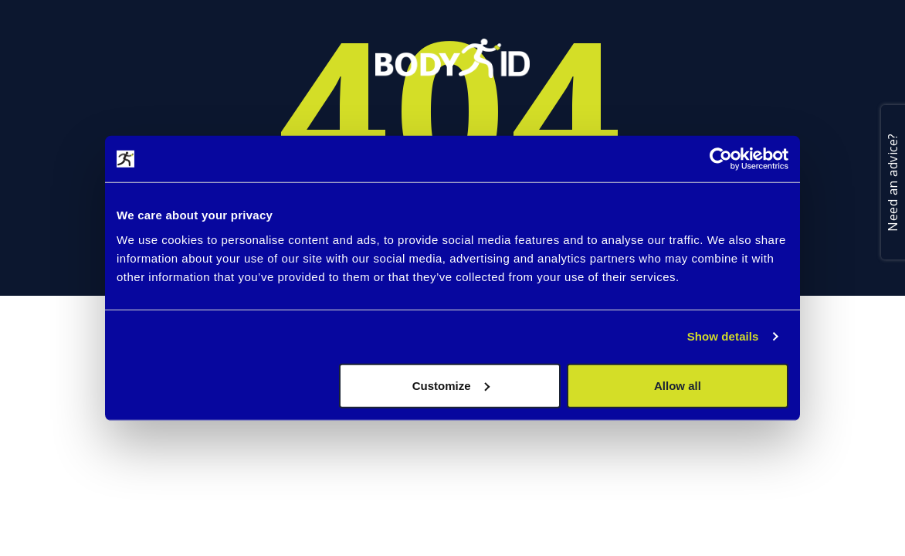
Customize (451, 385)
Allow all (677, 385)
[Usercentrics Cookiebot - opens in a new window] (720, 159)
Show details (723, 336)
